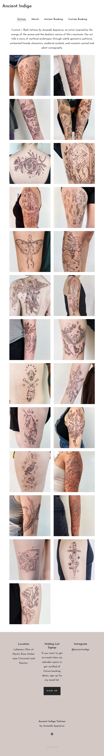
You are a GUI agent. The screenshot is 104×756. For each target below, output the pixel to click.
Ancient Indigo (17, 6)
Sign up (52, 691)
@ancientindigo (80, 649)
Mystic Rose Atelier (24, 654)
